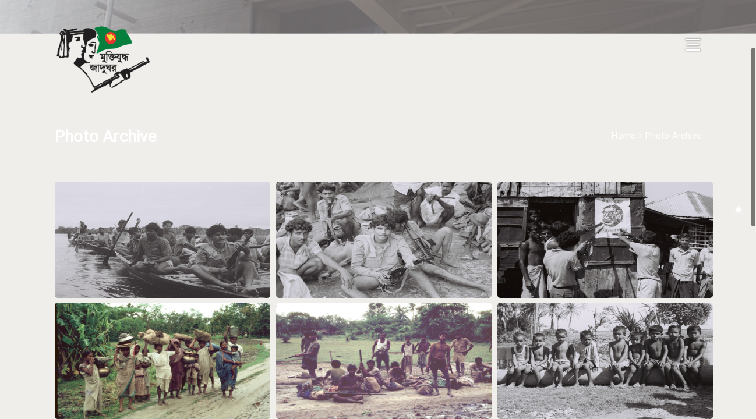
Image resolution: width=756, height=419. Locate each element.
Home (623, 118)
